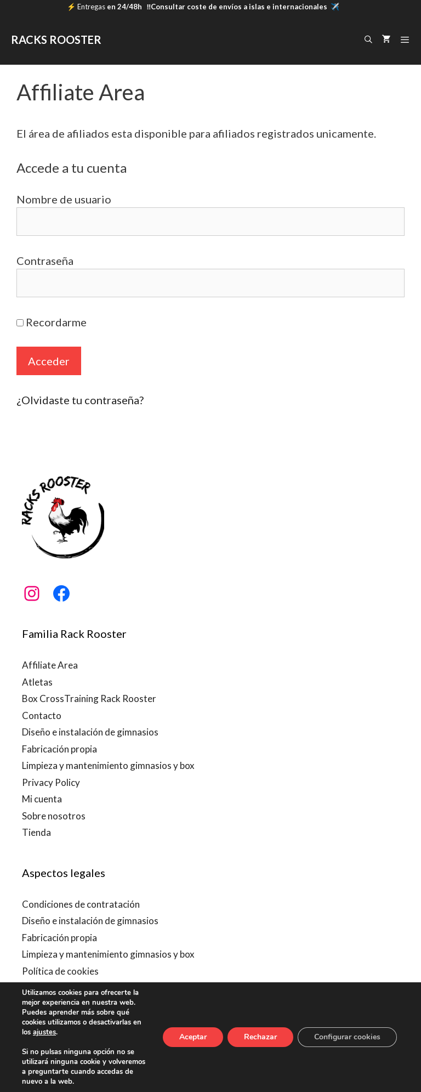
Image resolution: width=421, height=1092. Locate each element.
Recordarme (51, 322)
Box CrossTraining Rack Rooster (89, 698)
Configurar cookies (347, 1037)
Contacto (41, 715)
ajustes (44, 1032)
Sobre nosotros (54, 816)
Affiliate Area (50, 665)
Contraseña (44, 260)
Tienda (36, 832)
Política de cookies (60, 971)
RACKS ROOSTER (56, 39)
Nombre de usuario (63, 199)
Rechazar (260, 1037)
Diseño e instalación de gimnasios (90, 732)
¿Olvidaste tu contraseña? (80, 399)
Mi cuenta (42, 799)
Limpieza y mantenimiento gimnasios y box (108, 765)
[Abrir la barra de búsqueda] (368, 39)
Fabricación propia (59, 749)
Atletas (37, 682)
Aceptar (193, 1037)
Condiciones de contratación (81, 904)
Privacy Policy (51, 782)
